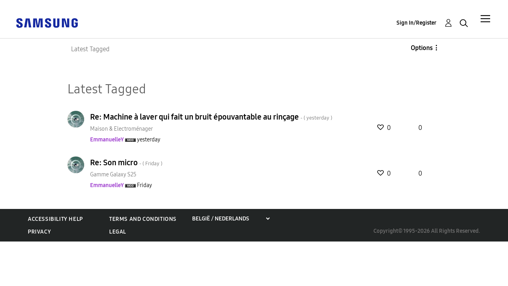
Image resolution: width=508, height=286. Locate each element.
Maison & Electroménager (121, 129)
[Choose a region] (230, 218)
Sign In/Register (416, 22)
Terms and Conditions (143, 219)
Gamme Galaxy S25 (113, 174)
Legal (117, 231)
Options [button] (422, 48)
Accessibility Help (55, 219)
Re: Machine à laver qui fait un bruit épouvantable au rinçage (211, 117)
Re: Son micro (126, 162)
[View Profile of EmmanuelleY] (107, 139)
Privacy (39, 231)
